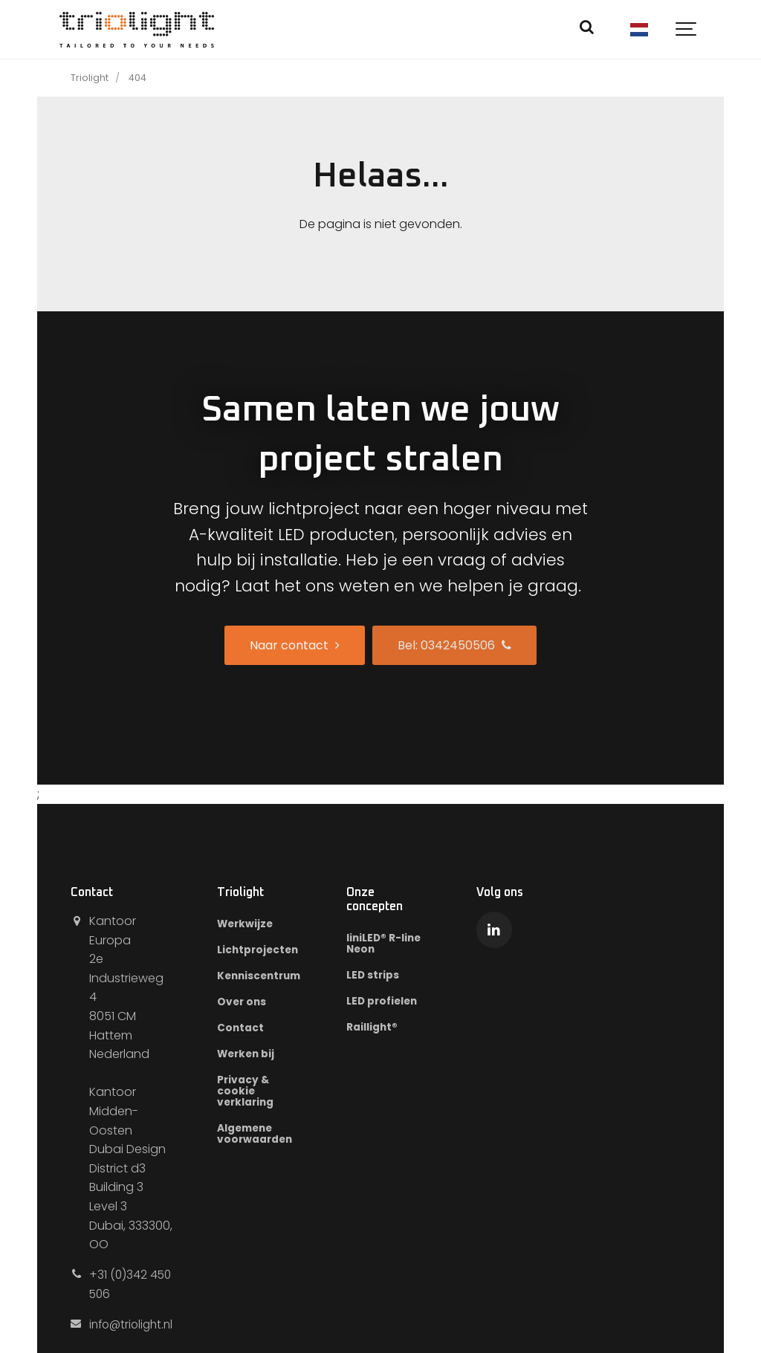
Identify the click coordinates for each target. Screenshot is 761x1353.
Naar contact (295, 645)
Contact (247, 1029)
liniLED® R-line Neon (395, 944)
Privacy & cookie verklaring (252, 1093)
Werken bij (253, 1055)
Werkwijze (252, 924)
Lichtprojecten (265, 950)
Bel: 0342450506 (454, 645)
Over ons (248, 1003)
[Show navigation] (687, 29)
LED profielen (394, 1002)
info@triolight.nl (133, 1304)
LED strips (384, 976)
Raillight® (383, 1029)
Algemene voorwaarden (262, 1137)
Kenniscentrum (267, 977)
